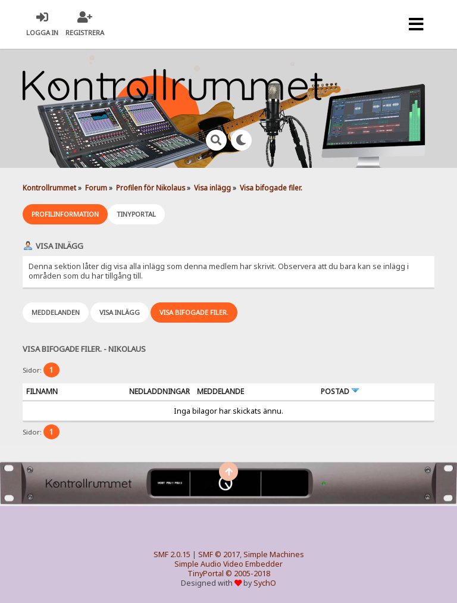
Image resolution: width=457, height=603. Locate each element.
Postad (340, 391)
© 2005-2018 (248, 573)
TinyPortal (205, 573)
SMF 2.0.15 (172, 554)
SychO (264, 583)
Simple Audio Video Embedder (228, 564)
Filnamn (42, 391)
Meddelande (220, 391)
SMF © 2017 (219, 554)
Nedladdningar (159, 391)
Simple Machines (273, 554)
